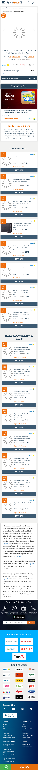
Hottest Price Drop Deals (27, 735)
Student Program (26, 737)
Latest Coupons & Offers (27, 728)
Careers (24, 731)
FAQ (4, 728)
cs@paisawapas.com (27, 746)
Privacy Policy (6, 733)
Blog (4, 726)
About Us (5, 724)
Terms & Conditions (7, 735)
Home (23, 724)
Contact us (26, 741)
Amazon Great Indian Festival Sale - (8, 748)
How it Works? (6, 731)
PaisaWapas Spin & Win (8, 761)
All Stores (24, 726)
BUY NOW (24, 767)
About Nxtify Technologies (9, 737)
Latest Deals (25, 733)
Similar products (19, 148)
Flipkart (31, 57)
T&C (4, 73)
